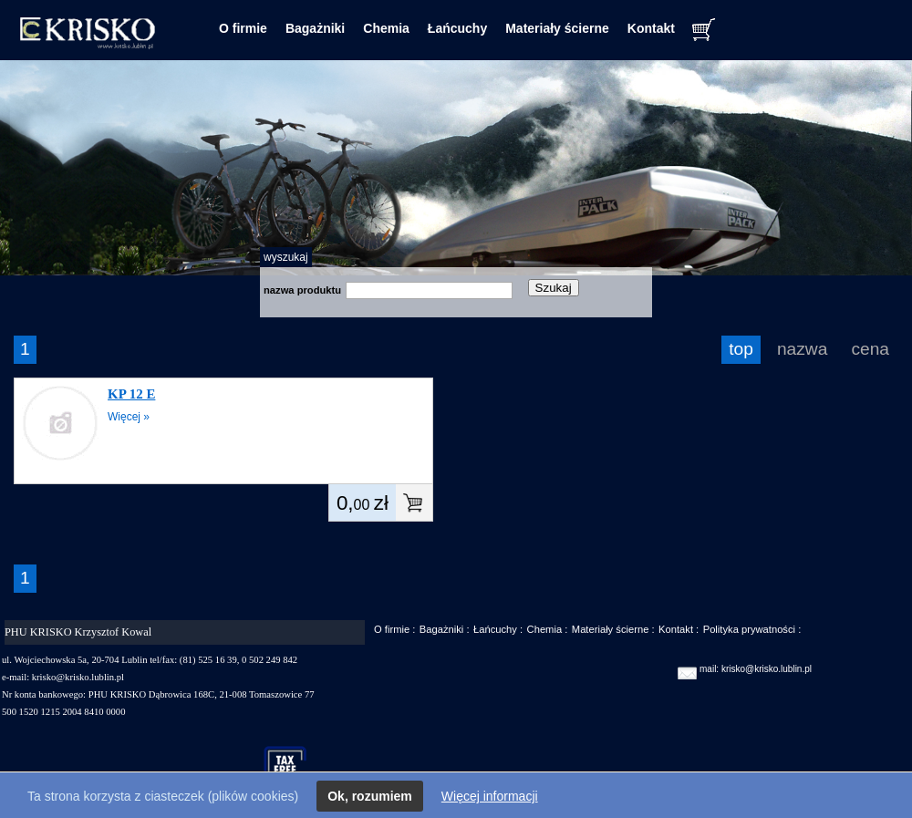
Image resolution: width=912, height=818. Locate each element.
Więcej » (129, 416)
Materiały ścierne (557, 28)
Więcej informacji (489, 796)
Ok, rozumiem (369, 796)
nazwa (802, 348)
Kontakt (651, 28)
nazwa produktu (302, 290)
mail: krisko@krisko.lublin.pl (756, 669)
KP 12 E (131, 394)
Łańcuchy (457, 28)
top (741, 348)
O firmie (243, 28)
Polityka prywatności (749, 629)
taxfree (293, 766)
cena (870, 348)
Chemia (386, 28)
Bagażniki (315, 28)
